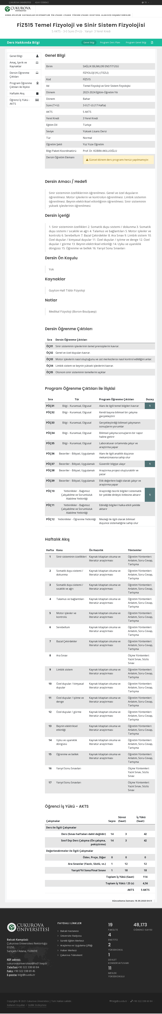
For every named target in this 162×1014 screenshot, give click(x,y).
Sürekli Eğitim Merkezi (72, 944)
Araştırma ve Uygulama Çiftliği (76, 949)
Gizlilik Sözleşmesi (37, 1008)
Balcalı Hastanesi (69, 934)
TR (145, 2)
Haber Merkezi (68, 954)
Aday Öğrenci (42, 2)
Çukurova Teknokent (71, 958)
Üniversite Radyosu (71, 939)
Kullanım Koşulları (16, 1008)
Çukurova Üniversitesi (20, 2)
